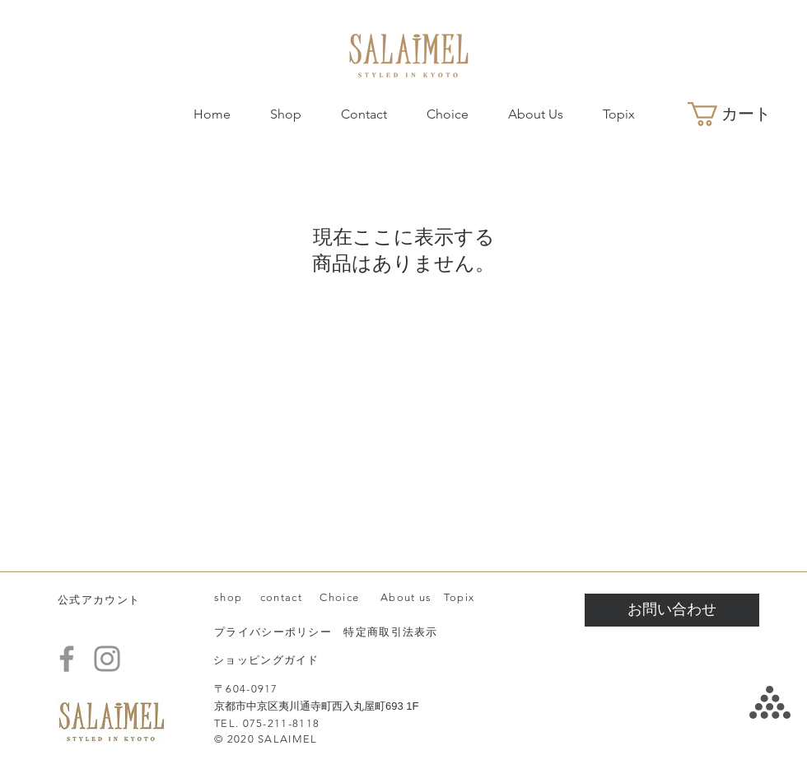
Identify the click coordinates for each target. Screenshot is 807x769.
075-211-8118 (281, 723)
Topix (459, 597)
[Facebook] (66, 658)
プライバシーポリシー (273, 632)
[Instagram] (107, 658)
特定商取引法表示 (390, 632)
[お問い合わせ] (672, 610)
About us (404, 597)
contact (281, 597)
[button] (742, 114)
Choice (339, 597)
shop (228, 597)
